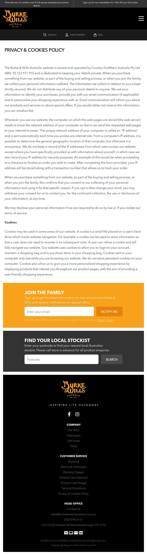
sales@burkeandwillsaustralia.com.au (73, 514)
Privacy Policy (105, 320)
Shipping (73, 461)
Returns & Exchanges (73, 467)
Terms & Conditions (73, 488)
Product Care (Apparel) (74, 477)
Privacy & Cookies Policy (74, 493)
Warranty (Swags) (73, 472)
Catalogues (73, 435)
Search (112, 359)
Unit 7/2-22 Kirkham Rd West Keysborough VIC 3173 (73, 525)
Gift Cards (73, 441)
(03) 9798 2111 (73, 519)
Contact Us (73, 509)
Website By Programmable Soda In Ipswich (73, 545)
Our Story (73, 430)
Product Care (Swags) (74, 483)
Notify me (109, 311)
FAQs (73, 446)
